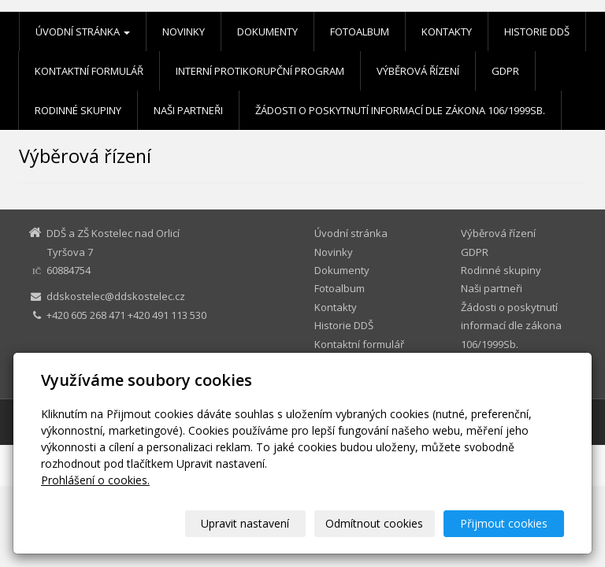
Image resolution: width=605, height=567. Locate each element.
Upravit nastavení (245, 523)
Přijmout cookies (503, 523)
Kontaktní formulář (89, 71)
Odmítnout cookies (374, 523)
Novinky (183, 31)
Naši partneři (188, 110)
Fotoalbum (359, 31)
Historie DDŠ (537, 31)
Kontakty (446, 31)
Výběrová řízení (418, 71)
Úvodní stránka (82, 31)
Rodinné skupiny (78, 110)
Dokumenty (267, 31)
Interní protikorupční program (260, 71)
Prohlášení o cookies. (95, 479)
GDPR (505, 71)
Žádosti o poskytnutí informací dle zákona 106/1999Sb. (400, 110)
